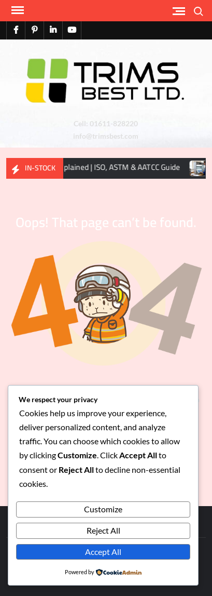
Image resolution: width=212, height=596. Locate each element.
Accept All (103, 552)
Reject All (103, 530)
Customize (103, 509)
